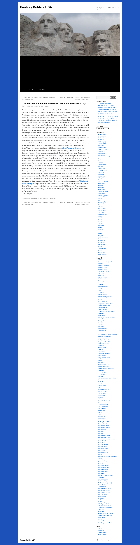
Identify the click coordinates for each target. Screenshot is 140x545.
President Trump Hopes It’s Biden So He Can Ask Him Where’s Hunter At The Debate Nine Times (107, 120)
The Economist (102, 450)
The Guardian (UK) (103, 452)
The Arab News (102, 429)
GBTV (100, 332)
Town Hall (101, 498)
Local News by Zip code (104, 353)
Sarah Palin (101, 225)
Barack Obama (102, 143)
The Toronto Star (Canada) (105, 483)
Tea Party (100, 233)
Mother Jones (101, 359)
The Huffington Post (103, 460)
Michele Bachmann (103, 195)
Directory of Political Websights (106, 317)
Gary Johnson (101, 168)
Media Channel (102, 355)
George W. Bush (102, 170)
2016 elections (102, 138)
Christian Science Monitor (105, 296)
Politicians (39, 198)
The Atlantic (101, 431)
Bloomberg (101, 281)
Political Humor (102, 208)
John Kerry (101, 187)
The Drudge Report (103, 448)
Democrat (100, 162)
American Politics (102, 267)
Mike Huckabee (102, 197)
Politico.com (101, 395)
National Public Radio (104, 366)
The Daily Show (102, 446)
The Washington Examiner (72, 148)
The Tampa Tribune (103, 479)
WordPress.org (102, 534)
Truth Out (100, 500)
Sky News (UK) (102, 416)
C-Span (100, 288)
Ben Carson (101, 145)
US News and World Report (105, 507)
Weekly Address (102, 254)
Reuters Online (102, 408)
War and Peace (102, 252)
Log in (100, 528)
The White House (102, 241)
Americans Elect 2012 (104, 271)
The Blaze (100, 433)
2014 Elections (102, 136)
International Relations (104, 182)
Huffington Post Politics (104, 340)
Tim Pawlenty (101, 244)
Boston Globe (101, 283)
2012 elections (102, 134)
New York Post (102, 372)
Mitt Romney (101, 201)
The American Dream (103, 425)
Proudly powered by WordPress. (107, 540)
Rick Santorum (102, 222)
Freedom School (102, 328)
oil (99, 204)
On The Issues (101, 382)
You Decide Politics (103, 521)
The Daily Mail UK (103, 444)
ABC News (101, 260)
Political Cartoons (102, 391)
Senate (100, 227)
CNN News (101, 300)
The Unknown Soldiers (104, 490)
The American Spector (104, 427)
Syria (99, 231)
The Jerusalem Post (103, 462)
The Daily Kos (102, 443)
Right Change (101, 410)
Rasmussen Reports (103, 404)
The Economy (101, 239)
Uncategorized (102, 248)
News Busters (101, 374)
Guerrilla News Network (104, 336)
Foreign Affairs (102, 321)
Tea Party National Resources (105, 422)
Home (24, 90)
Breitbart (100, 284)
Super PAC (101, 229)
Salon (99, 414)
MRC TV (100, 361)
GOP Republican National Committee (108, 334)
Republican (101, 218)
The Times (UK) (102, 481)
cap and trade (101, 153)
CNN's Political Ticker (104, 302)
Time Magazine (102, 496)
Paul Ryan (100, 206)
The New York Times (103, 467)
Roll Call (100, 412)
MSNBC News (102, 363)
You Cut (100, 519)
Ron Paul (100, 223)
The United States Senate (104, 488)
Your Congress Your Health (105, 523)
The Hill (100, 454)
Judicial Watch (102, 347)
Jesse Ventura (101, 183)
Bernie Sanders (102, 147)
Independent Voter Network (105, 342)
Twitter (100, 246)
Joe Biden (100, 185)
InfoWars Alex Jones (103, 343)
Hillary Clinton (102, 178)
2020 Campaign (102, 141)
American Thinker (103, 269)
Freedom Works (102, 330)
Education (100, 166)
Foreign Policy (102, 323)
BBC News (101, 275)
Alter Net (100, 263)
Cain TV (100, 290)
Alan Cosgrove (45, 106)
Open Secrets (101, 384)
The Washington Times (104, 492)
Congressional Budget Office (105, 303)
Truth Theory (101, 502)
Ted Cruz (100, 235)
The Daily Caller (102, 441)
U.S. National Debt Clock (104, 505)
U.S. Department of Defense (105, 504)
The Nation (101, 464)
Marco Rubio (101, 193)
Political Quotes (102, 210)
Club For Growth (102, 298)
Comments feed (102, 532)
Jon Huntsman (102, 189)
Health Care (101, 174)
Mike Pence (101, 199)
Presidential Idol (102, 214)
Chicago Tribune (102, 294)
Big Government (102, 149)
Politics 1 (100, 397)
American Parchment (103, 265)
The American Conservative (105, 424)
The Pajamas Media (103, 469)
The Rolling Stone (103, 471)
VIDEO (100, 250)
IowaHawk (101, 345)
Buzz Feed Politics (103, 286)
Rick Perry (101, 220)
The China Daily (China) (104, 437)
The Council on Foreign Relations (107, 439)
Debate (100, 161)
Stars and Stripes (102, 420)
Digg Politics (101, 315)
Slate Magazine (102, 418)
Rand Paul (101, 216)
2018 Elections (102, 140)
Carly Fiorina (101, 155)
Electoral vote (101, 319)
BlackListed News (103, 279)
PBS (99, 387)
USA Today (101, 509)
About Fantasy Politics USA (36, 90)
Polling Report (102, 399)
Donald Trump (102, 164)
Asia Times (101, 273)
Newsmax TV (101, 376)
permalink (54, 198)
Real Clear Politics (103, 406)
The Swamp (101, 473)
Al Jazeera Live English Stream (106, 262)
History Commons (103, 338)
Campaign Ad (101, 151)
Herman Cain (101, 176)
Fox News (100, 324)
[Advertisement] (70, 72)
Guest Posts (101, 172)
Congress (100, 159)
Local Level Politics (103, 191)
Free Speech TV (102, 326)
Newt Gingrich (102, 202)
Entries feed (101, 530)
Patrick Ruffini (102, 385)
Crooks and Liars (102, 307)
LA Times (100, 349)
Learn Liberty (101, 351)
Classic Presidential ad (104, 157)
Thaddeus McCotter (103, 237)
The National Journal (103, 465)
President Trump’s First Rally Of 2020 (108, 117)
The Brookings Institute (104, 435)
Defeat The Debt (102, 309)
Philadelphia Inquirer (103, 389)
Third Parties (101, 242)
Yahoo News (101, 517)
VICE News (101, 511)
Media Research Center (104, 357)
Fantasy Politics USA (36, 7)
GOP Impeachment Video (104, 103)
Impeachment (101, 180)
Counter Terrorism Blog (104, 305)
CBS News (101, 292)
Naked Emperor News (104, 364)
